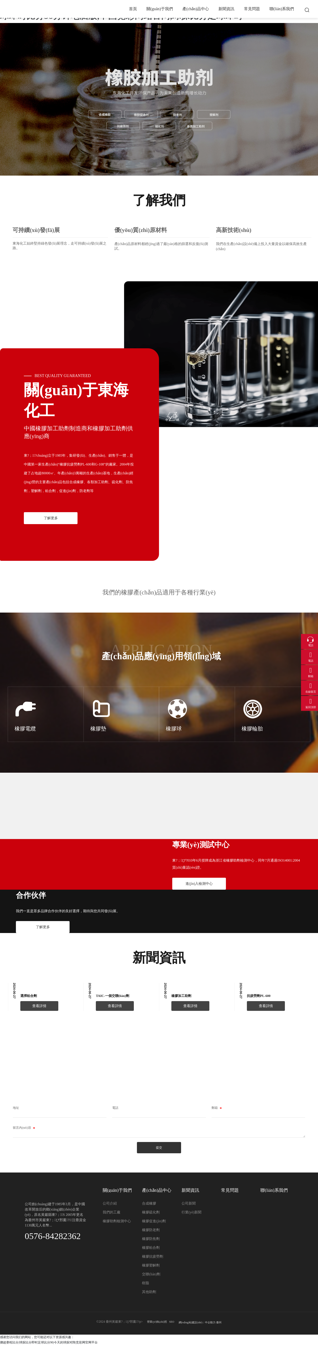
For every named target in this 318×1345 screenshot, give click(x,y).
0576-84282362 (53, 1236)
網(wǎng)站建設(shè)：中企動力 (197, 1322)
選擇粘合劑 (28, 996)
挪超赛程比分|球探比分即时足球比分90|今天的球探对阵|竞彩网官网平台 (49, 1342)
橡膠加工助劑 (181, 996)
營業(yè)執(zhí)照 (157, 1321)
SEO (171, 1321)
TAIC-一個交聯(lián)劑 (112, 996)
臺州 (218, 1322)
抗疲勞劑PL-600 (259, 996)
